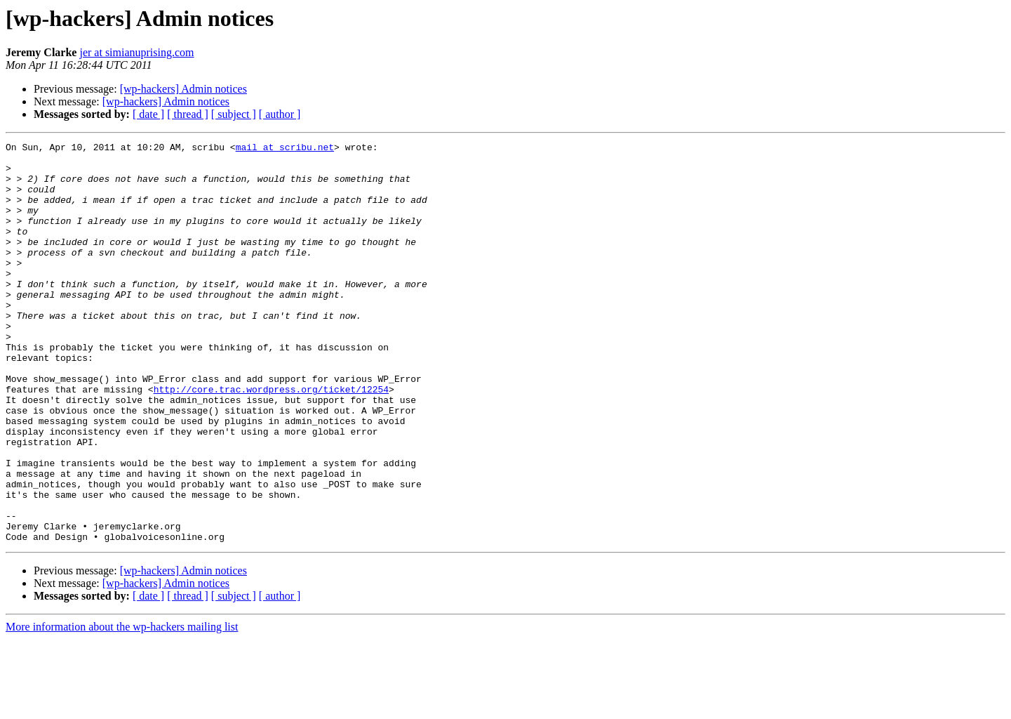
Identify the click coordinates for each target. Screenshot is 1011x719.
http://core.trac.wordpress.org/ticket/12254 (271, 439)
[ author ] (280, 114)
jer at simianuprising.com (136, 52)
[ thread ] (187, 114)
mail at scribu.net (285, 149)
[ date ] (148, 114)
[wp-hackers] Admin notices (183, 89)
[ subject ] (233, 114)
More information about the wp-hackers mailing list (122, 707)
